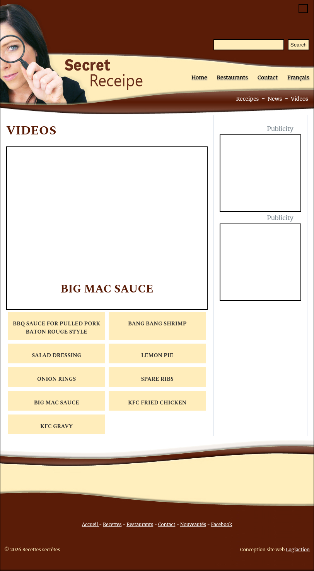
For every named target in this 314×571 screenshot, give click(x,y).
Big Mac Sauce (107, 289)
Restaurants (232, 77)
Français (298, 77)
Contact (268, 77)
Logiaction (298, 549)
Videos (299, 98)
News (275, 98)
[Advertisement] (265, 178)
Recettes (112, 524)
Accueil (90, 524)
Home (199, 77)
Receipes (247, 98)
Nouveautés (193, 524)
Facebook (221, 524)
